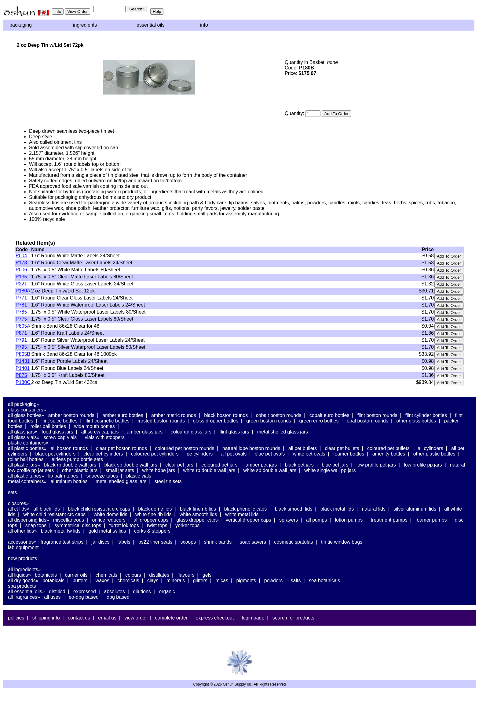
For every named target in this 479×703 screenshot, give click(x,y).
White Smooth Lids (198, 514)
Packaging (20, 25)
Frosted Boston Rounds (161, 420)
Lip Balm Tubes (63, 475)
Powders (273, 580)
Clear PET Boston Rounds (121, 448)
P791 (21, 340)
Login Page (253, 617)
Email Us (107, 617)
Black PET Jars (299, 464)
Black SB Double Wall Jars (130, 464)
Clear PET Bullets (342, 448)
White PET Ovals (309, 453)
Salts (296, 580)
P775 (21, 319)
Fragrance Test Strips (62, 542)
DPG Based (118, 597)
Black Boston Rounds (226, 415)
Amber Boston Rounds (71, 415)
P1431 (23, 361)
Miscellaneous (68, 520)
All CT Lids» (18, 508)
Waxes (102, 580)
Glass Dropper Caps (197, 520)
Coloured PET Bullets (388, 448)
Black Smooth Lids (294, 508)
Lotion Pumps (349, 520)
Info (204, 25)
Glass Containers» (27, 409)
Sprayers (288, 520)
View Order (135, 617)
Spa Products (22, 586)
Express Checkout (215, 617)
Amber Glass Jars (145, 431)
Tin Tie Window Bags (341, 542)
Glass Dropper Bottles (215, 420)
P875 (21, 375)
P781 (21, 304)
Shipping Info (46, 617)
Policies (16, 617)
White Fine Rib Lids (153, 514)
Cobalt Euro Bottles (329, 415)
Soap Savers (253, 542)
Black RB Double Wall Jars (70, 464)
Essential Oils (151, 25)
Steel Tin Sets (168, 481)
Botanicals (46, 575)
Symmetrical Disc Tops (77, 525)
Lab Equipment (23, 547)
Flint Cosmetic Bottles (108, 420)
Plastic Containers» (28, 442)
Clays (152, 580)
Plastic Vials (138, 475)
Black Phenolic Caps (245, 508)
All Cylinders (430, 448)
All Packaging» (23, 404)
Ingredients (85, 25)
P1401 (23, 368)
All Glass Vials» (23, 437)
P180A (23, 290)
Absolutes (114, 591)
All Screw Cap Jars (100, 431)
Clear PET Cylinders (103, 453)
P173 (21, 262)
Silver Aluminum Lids (414, 508)
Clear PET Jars (179, 464)
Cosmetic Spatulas (293, 542)
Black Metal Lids (337, 508)
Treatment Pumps (389, 520)
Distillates (159, 575)
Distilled (57, 591)
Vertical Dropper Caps (248, 520)
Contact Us (79, 617)
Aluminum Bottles (69, 481)
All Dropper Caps (150, 520)
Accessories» (22, 542)
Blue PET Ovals (270, 453)
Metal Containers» (27, 481)
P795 (21, 347)
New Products (22, 558)
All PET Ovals (234, 453)
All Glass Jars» (23, 431)
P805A (23, 326)
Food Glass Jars (57, 431)
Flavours (185, 575)
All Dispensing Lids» (28, 520)
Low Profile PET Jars (376, 464)
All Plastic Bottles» (27, 448)
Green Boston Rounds (268, 420)
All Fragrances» (24, 597)
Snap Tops (35, 525)
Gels (207, 575)
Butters (79, 580)
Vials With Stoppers (105, 437)
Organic (167, 591)
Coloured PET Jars (219, 464)
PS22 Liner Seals (155, 542)
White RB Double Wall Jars (209, 470)
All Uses (52, 597)
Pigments (246, 580)
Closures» (18, 503)
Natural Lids (374, 508)
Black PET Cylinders (55, 453)
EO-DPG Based (84, 597)
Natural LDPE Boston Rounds (251, 448)
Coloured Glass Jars (191, 431)
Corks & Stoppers (152, 531)
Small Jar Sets (120, 470)
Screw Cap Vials (60, 437)
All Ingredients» (24, 569)
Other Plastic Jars (80, 470)
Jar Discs (101, 542)
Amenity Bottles (388, 453)
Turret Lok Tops (124, 525)
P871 (21, 333)
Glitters (200, 580)
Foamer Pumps (431, 520)
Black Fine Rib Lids (198, 508)
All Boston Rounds (69, 448)
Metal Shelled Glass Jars (282, 431)
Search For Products (293, 617)
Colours (133, 575)
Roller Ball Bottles (48, 426)
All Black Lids (47, 508)
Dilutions (142, 591)
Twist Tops (157, 525)
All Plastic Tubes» (26, 475)
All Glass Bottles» (26, 415)
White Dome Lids (110, 514)
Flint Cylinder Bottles (426, 415)
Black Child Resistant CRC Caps (99, 508)
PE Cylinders (200, 453)
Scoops (188, 542)
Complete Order (171, 617)
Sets (12, 492)
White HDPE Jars (158, 470)
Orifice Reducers (108, 520)
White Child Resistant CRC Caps (54, 514)
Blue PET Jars (335, 464)
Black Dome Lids (155, 508)
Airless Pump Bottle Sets (77, 459)
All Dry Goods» (23, 580)
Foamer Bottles (348, 453)
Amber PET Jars (261, 464)
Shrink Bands (218, 542)
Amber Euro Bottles (122, 415)
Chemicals (106, 575)
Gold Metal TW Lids (107, 531)
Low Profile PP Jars (423, 464)
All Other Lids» (22, 531)
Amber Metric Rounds (173, 415)
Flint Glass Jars (234, 431)
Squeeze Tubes (102, 475)
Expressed (84, 591)
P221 (21, 283)
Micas (221, 580)
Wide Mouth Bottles (94, 426)
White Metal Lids (241, 514)
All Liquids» (19, 575)
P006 (21, 269)
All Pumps (316, 520)
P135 (21, 276)
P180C (23, 382)
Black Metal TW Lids (61, 531)
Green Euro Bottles (319, 420)
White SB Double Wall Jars (269, 470)
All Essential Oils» (26, 591)
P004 (21, 255)
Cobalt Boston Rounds (279, 415)
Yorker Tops (187, 525)
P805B (23, 354)
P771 (21, 297)
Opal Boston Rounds (367, 420)
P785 (21, 311)
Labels (124, 542)
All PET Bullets (302, 448)
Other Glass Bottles (416, 420)
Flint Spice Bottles (59, 420)
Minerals (175, 580)
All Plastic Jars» (24, 464)
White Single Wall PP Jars (330, 470)
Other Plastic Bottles (434, 453)
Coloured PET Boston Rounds (184, 448)
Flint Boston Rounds (377, 415)
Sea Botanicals (324, 580)
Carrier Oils (76, 575)
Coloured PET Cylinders (155, 453)
